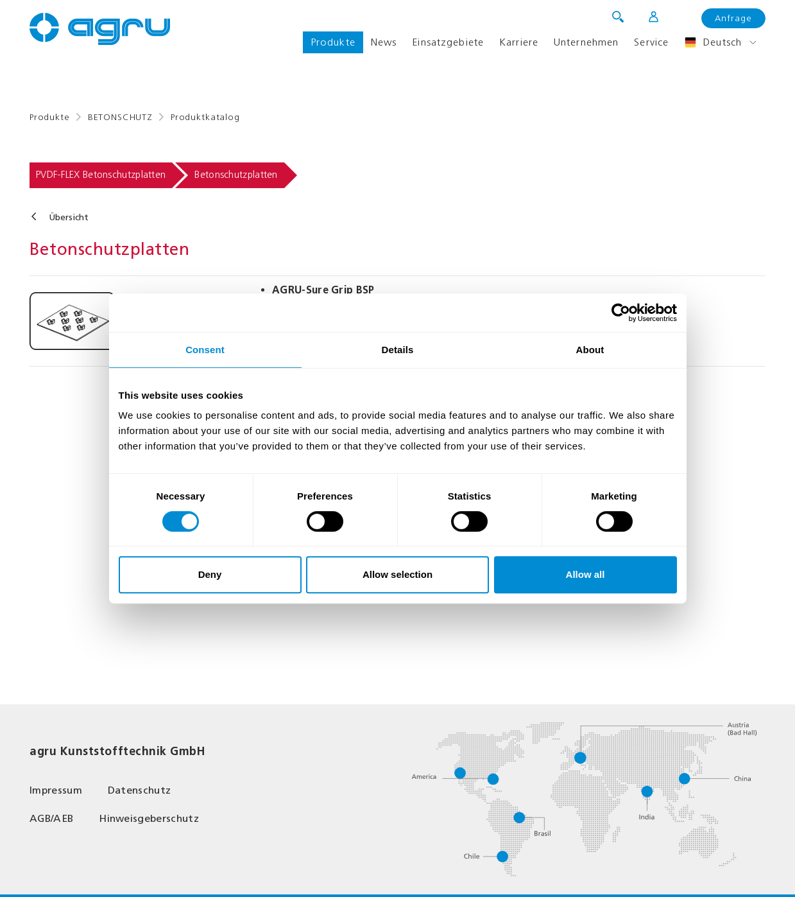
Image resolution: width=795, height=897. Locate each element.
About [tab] (590, 349)
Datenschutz (139, 790)
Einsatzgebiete (448, 42)
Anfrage (733, 18)
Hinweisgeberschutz (149, 818)
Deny (210, 574)
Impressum (56, 790)
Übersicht (69, 217)
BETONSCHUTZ (120, 117)
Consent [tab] (205, 349)
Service (651, 42)
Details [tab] (398, 349)
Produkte (333, 42)
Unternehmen (586, 42)
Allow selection (397, 574)
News (384, 42)
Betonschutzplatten (235, 174)
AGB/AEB (51, 818)
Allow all (585, 574)
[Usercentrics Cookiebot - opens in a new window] (621, 312)
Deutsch (713, 42)
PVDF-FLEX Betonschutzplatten (101, 174)
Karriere (518, 42)
